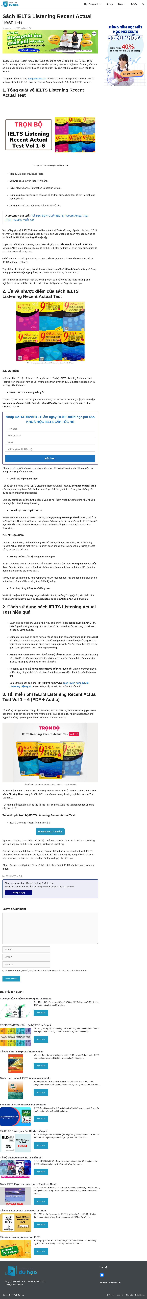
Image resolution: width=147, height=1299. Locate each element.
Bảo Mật (129, 1295)
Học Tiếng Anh (94, 4)
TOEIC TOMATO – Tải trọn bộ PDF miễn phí (25, 1025)
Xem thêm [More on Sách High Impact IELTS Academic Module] (41, 1092)
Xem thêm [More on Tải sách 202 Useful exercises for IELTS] (41, 1225)
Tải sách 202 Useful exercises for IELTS (23, 1210)
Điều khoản (140, 1295)
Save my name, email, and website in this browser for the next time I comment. (46, 970)
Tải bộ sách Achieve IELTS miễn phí (21, 1157)
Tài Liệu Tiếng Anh (14, 876)
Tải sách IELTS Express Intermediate (21, 1051)
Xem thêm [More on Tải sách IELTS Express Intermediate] (41, 1066)
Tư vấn (134, 4)
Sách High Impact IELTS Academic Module (25, 1078)
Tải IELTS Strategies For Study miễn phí (23, 1131)
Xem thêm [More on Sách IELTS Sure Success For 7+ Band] (41, 1119)
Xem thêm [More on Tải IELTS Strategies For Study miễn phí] (41, 1145)
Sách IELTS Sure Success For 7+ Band (23, 1104)
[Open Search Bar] (143, 4)
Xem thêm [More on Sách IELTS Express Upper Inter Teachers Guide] (41, 1201)
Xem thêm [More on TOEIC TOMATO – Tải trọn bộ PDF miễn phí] (41, 1039)
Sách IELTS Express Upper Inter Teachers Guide (28, 1184)
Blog (123, 4)
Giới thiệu (111, 1295)
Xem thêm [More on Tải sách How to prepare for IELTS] (41, 1251)
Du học (109, 4)
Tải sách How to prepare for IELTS (20, 1237)
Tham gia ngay (18, 893)
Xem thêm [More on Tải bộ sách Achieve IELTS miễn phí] (41, 1172)
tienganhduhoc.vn (37, 78)
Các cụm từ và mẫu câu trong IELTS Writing (25, 998)
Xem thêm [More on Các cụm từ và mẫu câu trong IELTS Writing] (41, 1013)
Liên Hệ (120, 1295)
